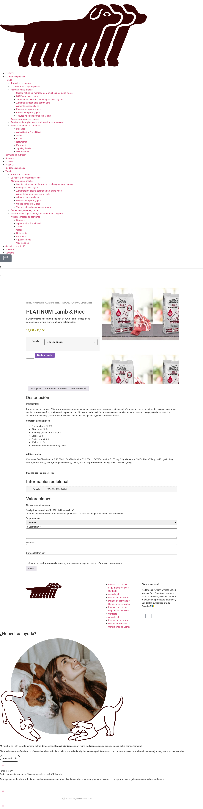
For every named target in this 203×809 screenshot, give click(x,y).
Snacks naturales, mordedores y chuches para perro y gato (44, 93)
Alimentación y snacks (22, 89)
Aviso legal (113, 594)
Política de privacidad (118, 597)
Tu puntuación (33, 518)
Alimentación (38, 303)
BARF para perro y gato (27, 96)
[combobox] (101, 271)
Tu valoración (33, 527)
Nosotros (9, 158)
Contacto (9, 161)
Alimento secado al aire (27, 106)
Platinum (65, 303)
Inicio (28, 303)
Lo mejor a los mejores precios (25, 86)
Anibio (19, 135)
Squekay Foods (23, 148)
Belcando (20, 129)
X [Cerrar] (3, 766)
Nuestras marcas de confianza (25, 125)
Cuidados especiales (15, 76)
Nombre (30, 543)
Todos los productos (21, 83)
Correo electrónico (35, 553)
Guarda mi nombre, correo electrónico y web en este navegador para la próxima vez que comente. (75, 563)
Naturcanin (21, 142)
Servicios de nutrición (15, 155)
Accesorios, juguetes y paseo (25, 119)
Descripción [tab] (36, 388)
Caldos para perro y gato (28, 112)
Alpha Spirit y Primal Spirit (28, 132)
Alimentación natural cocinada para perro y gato (39, 99)
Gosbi (19, 138)
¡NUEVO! (9, 73)
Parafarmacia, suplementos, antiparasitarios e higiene (37, 122)
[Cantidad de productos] (30, 356)
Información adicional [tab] (56, 388)
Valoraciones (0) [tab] (78, 388)
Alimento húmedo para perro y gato (33, 102)
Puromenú (21, 145)
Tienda (8, 80)
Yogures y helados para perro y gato (33, 116)
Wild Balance (22, 151)
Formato (35, 341)
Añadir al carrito (44, 355)
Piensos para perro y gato (28, 109)
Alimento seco (52, 303)
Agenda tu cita (10, 758)
